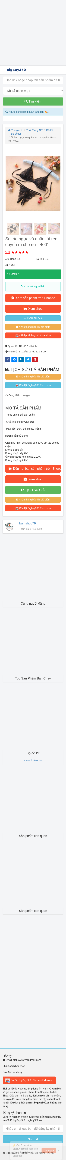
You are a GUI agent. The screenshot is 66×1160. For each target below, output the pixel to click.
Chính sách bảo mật (14, 1066)
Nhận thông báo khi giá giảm (33, 326)
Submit (33, 1139)
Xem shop (32, 308)
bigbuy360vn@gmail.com (27, 1060)
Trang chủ (15, 130)
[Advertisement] (33, 33)
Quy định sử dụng (12, 1072)
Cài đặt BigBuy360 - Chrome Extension (29, 1080)
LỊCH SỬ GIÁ (33, 318)
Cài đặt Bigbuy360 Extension (33, 335)
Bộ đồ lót (16, 133)
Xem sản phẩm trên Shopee (33, 298)
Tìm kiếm (33, 101)
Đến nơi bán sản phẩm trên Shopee (34, 468)
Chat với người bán (33, 286)
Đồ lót (49, 130)
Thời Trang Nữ (34, 130)
